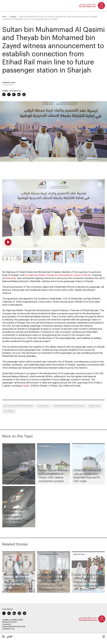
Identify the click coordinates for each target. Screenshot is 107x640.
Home (4, 16)
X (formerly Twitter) (9, 94)
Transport (12, 16)
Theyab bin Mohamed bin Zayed (69, 406)
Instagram (19, 613)
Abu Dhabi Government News (18, 406)
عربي (9, 635)
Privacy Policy (9, 622)
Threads (24, 613)
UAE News (8, 411)
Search (3, 636)
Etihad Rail (10, 278)
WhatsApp (24, 94)
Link (4, 94)
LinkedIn (19, 94)
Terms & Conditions (12, 620)
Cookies (6, 624)
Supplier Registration (13, 626)
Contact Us (8, 629)
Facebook (14, 94)
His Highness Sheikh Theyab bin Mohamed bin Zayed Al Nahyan (58, 275)
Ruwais (25, 385)
